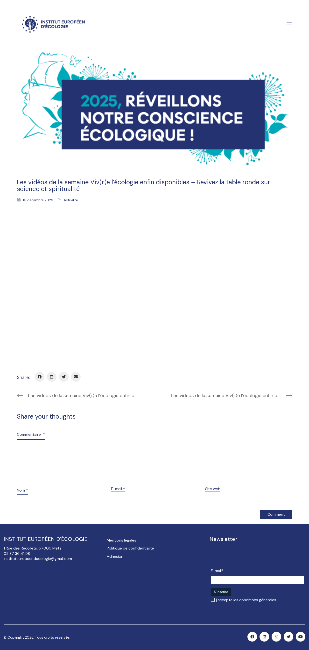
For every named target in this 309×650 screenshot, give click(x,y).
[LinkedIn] (51, 377)
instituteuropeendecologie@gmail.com (38, 558)
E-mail (118, 488)
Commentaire (31, 434)
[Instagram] (276, 637)
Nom (22, 490)
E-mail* (217, 570)
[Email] (76, 377)
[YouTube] (300, 637)
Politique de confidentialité (130, 548)
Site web (212, 488)
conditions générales (257, 599)
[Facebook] (39, 377)
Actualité (71, 200)
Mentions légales (121, 540)
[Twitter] (64, 377)
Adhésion (115, 556)
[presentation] (247, 556)
